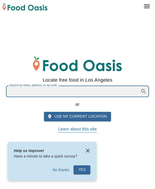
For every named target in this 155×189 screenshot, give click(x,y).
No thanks (61, 170)
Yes (82, 169)
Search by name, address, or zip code (33, 85)
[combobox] (73, 91)
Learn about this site (77, 129)
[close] (87, 150)
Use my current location (77, 116)
